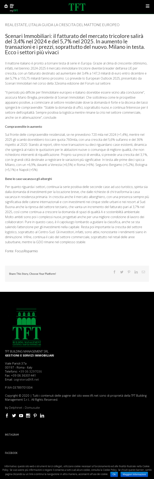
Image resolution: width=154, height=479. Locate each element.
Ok (114, 474)
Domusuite (32, 407)
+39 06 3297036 (30, 371)
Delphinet (15, 407)
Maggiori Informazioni (134, 474)
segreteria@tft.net (26, 379)
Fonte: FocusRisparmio (21, 251)
